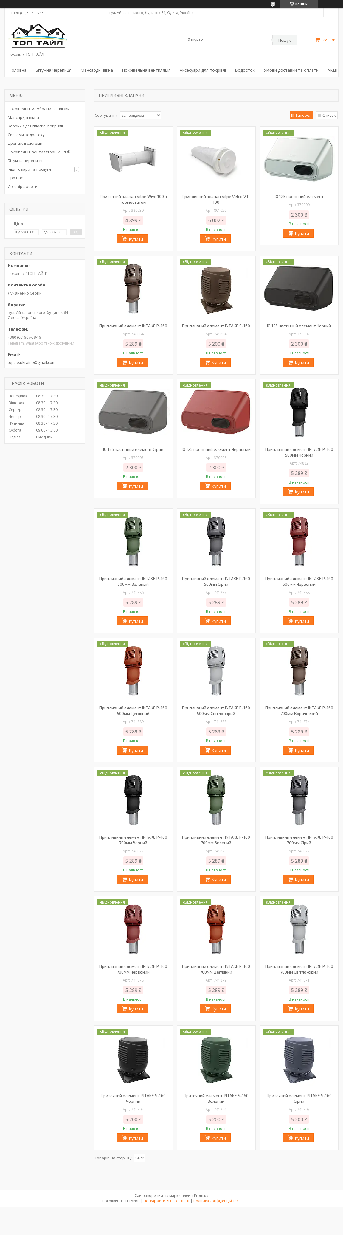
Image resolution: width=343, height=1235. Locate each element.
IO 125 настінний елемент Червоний (216, 449)
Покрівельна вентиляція (146, 70)
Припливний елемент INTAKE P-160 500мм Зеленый (133, 581)
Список (329, 115)
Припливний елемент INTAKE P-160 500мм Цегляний (133, 710)
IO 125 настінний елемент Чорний (299, 325)
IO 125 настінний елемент (299, 196)
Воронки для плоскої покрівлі (35, 126)
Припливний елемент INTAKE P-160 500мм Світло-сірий (216, 710)
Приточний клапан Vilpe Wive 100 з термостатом (133, 199)
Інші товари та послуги (29, 169)
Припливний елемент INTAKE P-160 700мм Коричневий (299, 710)
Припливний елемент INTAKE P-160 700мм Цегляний (216, 969)
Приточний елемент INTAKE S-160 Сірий (299, 1098)
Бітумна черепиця (53, 70)
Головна (18, 70)
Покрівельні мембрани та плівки (39, 108)
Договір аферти (23, 186)
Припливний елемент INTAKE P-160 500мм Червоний (299, 581)
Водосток (245, 70)
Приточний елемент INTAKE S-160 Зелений (216, 1098)
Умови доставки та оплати (291, 70)
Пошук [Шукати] (284, 40)
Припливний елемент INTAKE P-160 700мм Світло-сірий (299, 969)
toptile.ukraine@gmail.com (31, 362)
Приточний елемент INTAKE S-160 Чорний (133, 1098)
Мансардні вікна (96, 70)
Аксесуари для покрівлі (203, 70)
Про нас (15, 177)
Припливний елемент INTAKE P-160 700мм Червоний (133, 969)
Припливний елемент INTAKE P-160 (133, 325)
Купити (136, 239)
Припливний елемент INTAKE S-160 (216, 325)
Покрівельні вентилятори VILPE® (39, 152)
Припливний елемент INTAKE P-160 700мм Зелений (216, 839)
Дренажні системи (25, 143)
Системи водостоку (26, 134)
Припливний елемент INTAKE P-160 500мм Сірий (216, 581)
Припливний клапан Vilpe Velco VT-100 (216, 199)
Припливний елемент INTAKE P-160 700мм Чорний (133, 839)
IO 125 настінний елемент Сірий (133, 449)
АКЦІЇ (333, 70)
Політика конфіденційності (217, 1200)
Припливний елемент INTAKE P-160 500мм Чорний (299, 452)
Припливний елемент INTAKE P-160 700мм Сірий (299, 839)
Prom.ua (201, 1195)
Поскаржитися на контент (167, 1200)
